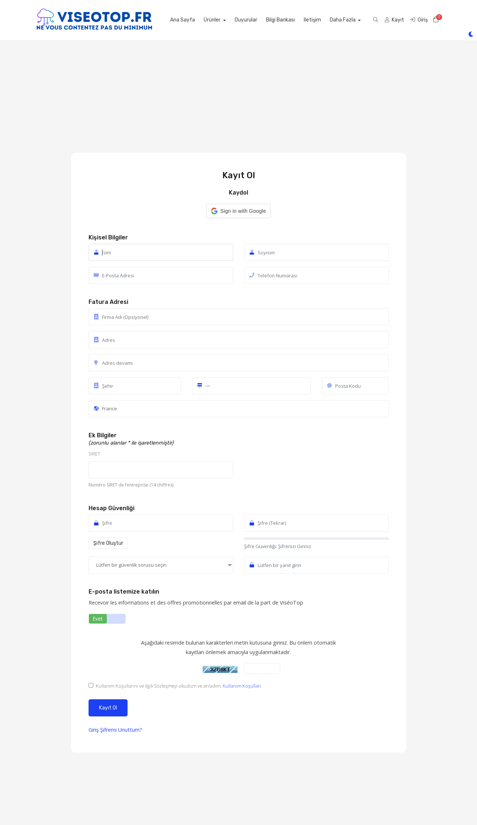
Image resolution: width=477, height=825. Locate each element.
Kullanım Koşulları (242, 686)
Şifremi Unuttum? (121, 729)
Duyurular (261, 20)
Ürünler (228, 20)
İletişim (328, 20)
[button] (238, 211)
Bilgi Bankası (296, 20)
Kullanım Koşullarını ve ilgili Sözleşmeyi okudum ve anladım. (175, 686)
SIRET (94, 453)
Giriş (94, 729)
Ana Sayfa (198, 20)
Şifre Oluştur (108, 543)
